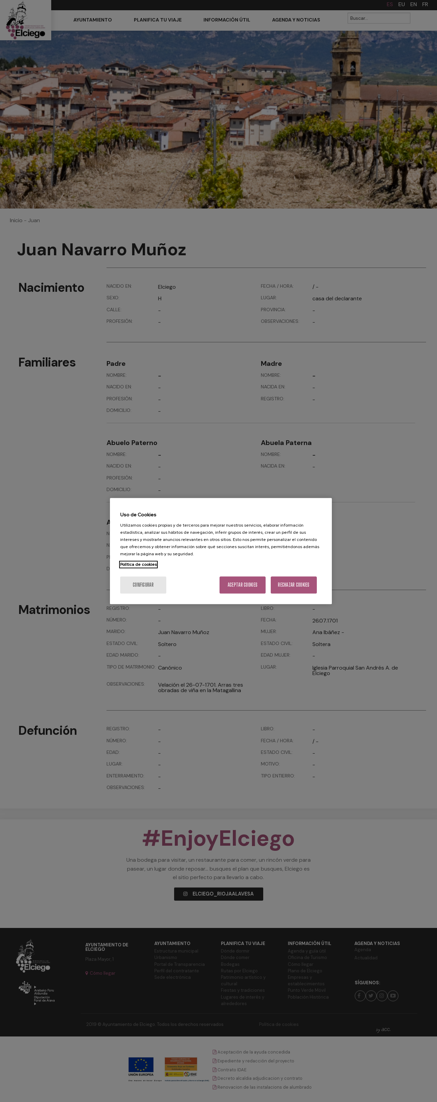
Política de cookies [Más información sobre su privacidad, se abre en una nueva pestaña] (138, 564)
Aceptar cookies (242, 585)
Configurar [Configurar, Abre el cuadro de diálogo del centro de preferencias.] (143, 585)
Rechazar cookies (293, 585)
